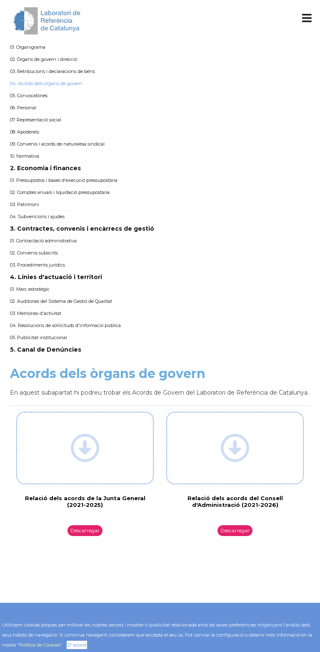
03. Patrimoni (24, 204)
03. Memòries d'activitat (35, 313)
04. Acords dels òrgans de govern (46, 83)
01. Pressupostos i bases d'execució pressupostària (64, 180)
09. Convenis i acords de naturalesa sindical (57, 144)
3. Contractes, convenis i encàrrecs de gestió (82, 228)
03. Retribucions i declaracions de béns (52, 71)
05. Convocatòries (29, 95)
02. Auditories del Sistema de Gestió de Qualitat (61, 301)
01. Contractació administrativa (43, 241)
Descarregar (85, 530)
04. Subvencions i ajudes (37, 216)
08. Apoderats (24, 132)
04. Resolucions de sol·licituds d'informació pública (65, 325)
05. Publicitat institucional (38, 337)
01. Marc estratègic (30, 289)
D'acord (77, 645)
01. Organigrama (27, 47)
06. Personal (23, 108)
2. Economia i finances (45, 168)
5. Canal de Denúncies (45, 349)
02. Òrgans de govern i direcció (43, 59)
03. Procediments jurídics (37, 265)
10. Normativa (24, 156)
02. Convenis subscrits (34, 253)
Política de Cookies (39, 645)
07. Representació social (35, 120)
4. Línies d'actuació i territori (56, 277)
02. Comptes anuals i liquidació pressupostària (60, 192)
